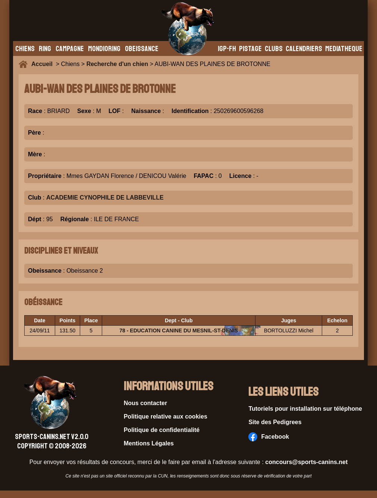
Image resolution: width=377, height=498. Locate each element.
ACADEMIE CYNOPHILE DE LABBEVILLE (105, 197)
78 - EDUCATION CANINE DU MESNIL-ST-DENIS (178, 330)
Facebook (268, 436)
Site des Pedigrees (274, 422)
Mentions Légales (149, 443)
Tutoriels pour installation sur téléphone (305, 408)
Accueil (43, 64)
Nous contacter (145, 403)
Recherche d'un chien (117, 64)
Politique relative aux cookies (165, 416)
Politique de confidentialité (162, 430)
